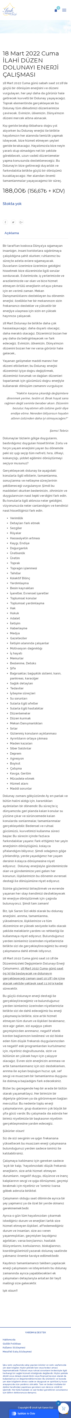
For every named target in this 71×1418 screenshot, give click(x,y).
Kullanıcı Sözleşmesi (14, 1347)
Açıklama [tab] (12, 233)
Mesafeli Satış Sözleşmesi (17, 1351)
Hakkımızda (9, 1339)
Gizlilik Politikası (12, 1343)
